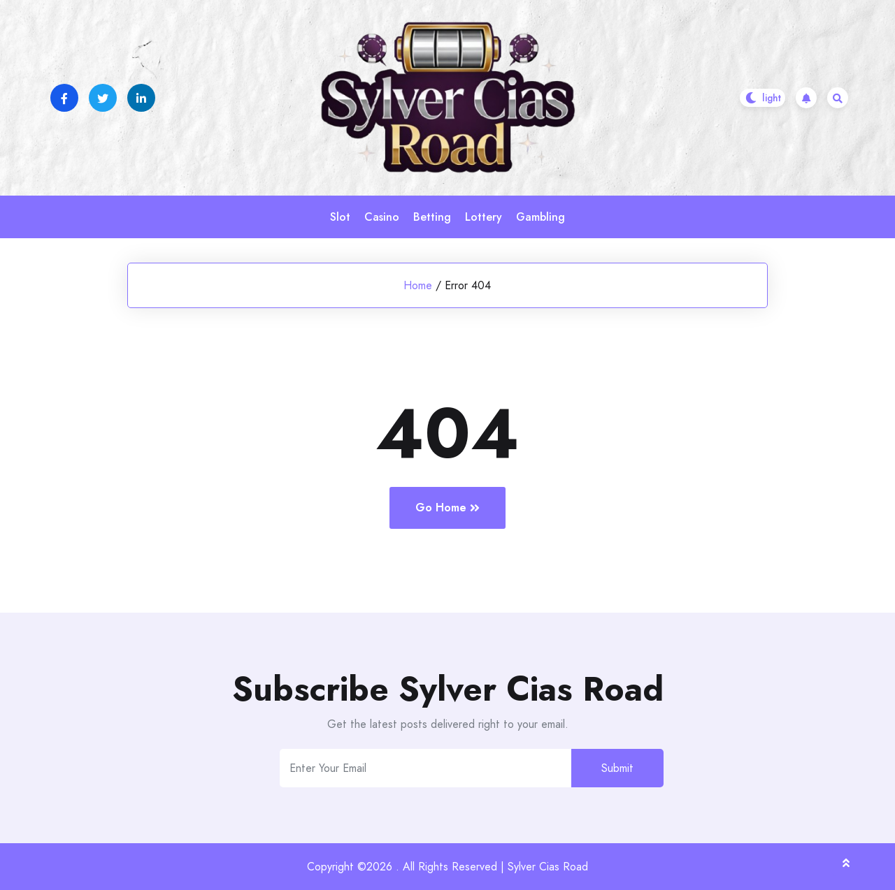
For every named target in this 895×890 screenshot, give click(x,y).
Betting (432, 217)
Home (417, 285)
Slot (340, 217)
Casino (381, 217)
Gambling (540, 217)
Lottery (483, 217)
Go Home (447, 507)
